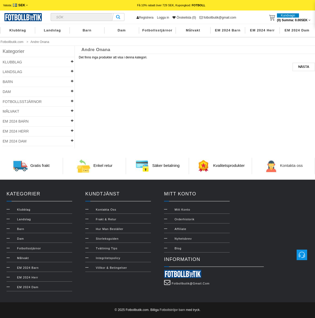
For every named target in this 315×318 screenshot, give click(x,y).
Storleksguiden (107, 238)
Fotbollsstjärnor (157, 30)
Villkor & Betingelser (111, 267)
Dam (122, 30)
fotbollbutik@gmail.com (218, 17)
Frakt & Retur (106, 219)
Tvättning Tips (106, 248)
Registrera (144, 17)
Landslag (52, 30)
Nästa (303, 67)
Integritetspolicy (108, 258)
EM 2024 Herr (262, 30)
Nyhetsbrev (183, 238)
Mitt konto (182, 209)
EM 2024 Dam (297, 30)
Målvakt (193, 30)
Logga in (163, 17)
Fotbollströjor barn (172, 310)
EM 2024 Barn (227, 30)
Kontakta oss (291, 165)
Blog (178, 248)
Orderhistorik (185, 219)
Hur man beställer (109, 229)
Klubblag (17, 30)
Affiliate (180, 229)
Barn (87, 30)
